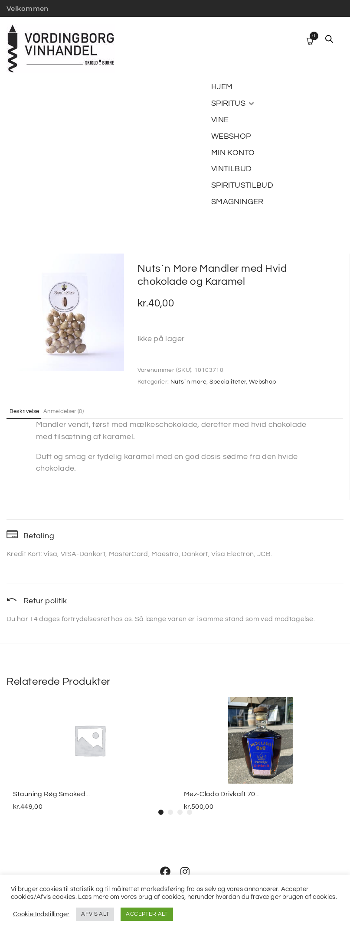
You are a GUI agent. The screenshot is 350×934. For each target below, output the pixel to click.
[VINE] (220, 120)
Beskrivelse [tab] (29, 410)
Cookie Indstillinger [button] (41, 914)
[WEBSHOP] (231, 136)
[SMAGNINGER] (237, 202)
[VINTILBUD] (231, 169)
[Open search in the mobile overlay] (329, 39)
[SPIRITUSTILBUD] (242, 185)
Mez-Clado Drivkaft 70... (222, 794)
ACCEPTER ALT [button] (146, 914)
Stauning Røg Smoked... (51, 794)
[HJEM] (222, 87)
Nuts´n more (188, 382)
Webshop (262, 382)
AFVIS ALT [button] (95, 914)
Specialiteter (227, 382)
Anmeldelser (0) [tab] (77, 410)
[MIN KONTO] (233, 153)
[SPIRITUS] (233, 103)
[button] (161, 812)
